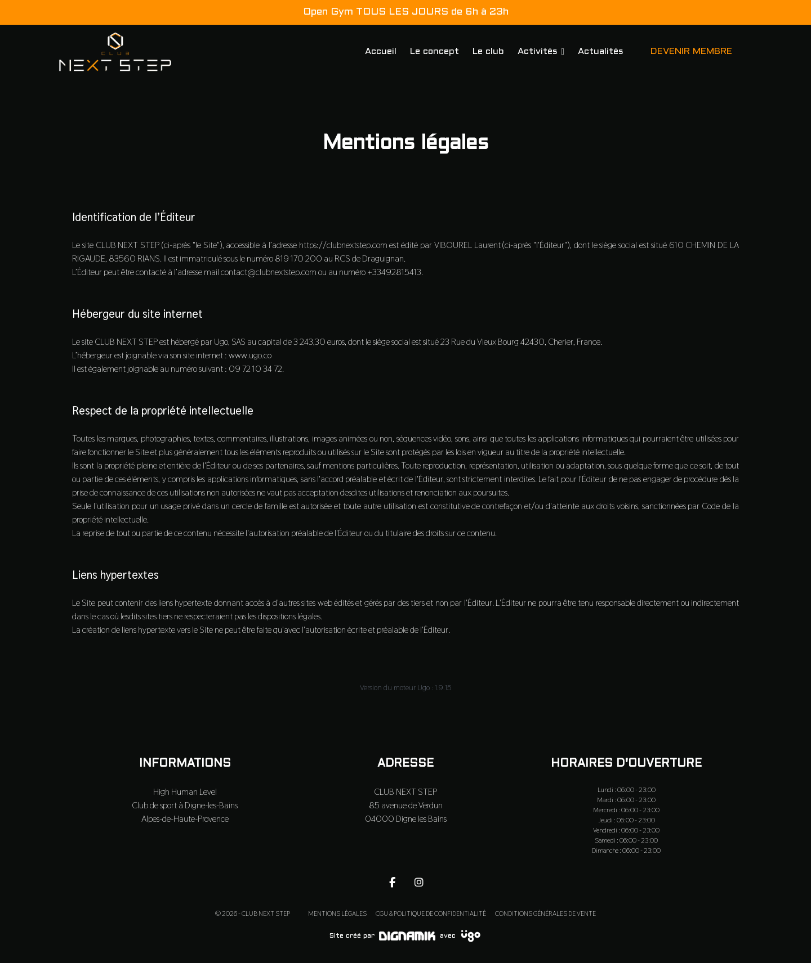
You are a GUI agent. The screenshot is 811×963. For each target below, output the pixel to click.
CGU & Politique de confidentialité (431, 913)
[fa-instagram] (419, 882)
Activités (538, 51)
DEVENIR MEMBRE (691, 51)
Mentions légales (337, 913)
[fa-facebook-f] (392, 882)
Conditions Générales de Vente (545, 913)
